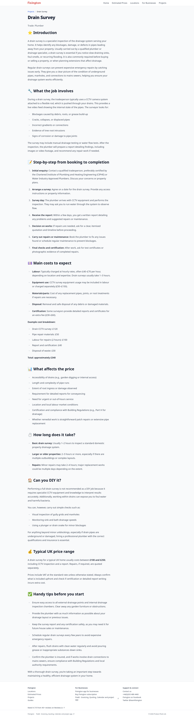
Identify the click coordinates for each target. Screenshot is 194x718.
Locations (134, 3)
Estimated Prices (119, 3)
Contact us (127, 691)
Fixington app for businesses (87, 691)
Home (106, 3)
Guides (30, 700)
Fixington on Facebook (132, 697)
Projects (162, 3)
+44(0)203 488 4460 (131, 694)
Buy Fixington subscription (86, 694)
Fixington (31, 714)
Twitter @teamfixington (132, 700)
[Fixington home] (34, 2)
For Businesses (149, 3)
